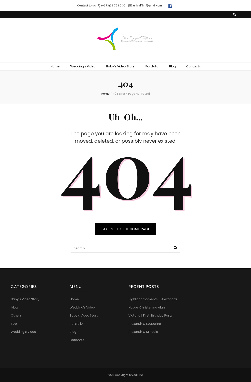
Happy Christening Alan (146, 307)
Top (14, 323)
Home (55, 66)
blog (14, 307)
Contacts (193, 66)
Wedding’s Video (82, 66)
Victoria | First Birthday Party (150, 315)
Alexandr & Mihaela (143, 331)
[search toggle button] (234, 14)
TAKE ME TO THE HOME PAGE (125, 229)
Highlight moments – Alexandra (152, 299)
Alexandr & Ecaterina (144, 323)
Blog (172, 66)
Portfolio (151, 66)
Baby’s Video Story (120, 66)
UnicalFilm (136, 375)
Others (16, 315)
